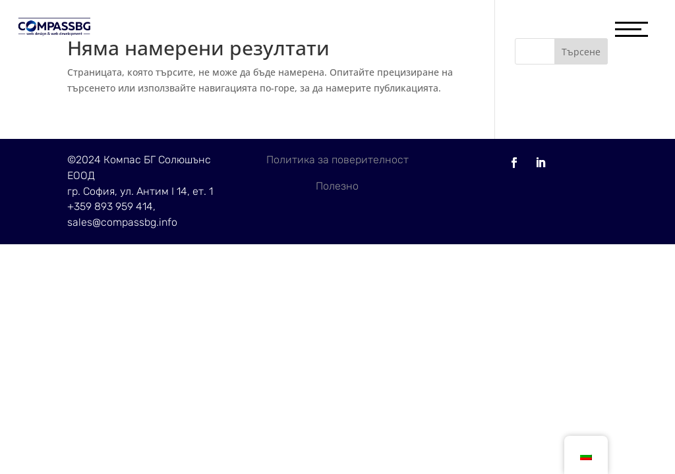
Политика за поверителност (337, 159)
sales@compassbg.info (122, 222)
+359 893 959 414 (110, 206)
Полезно (337, 186)
